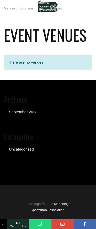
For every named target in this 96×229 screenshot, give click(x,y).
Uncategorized (21, 149)
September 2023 (23, 112)
